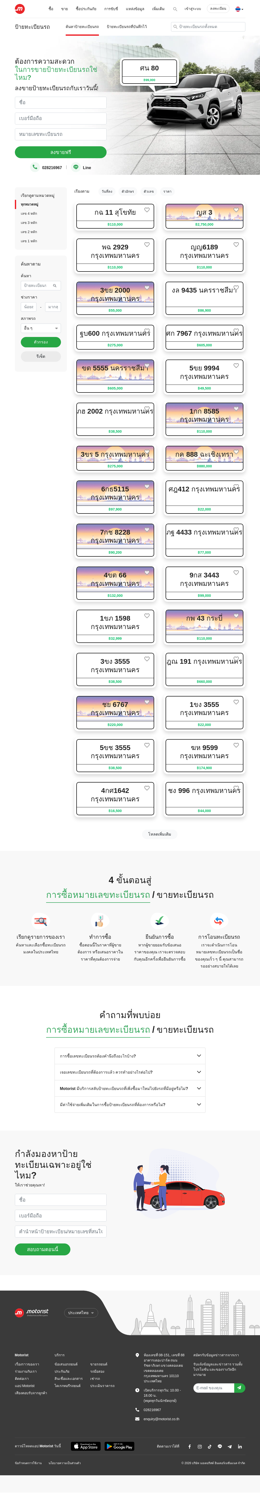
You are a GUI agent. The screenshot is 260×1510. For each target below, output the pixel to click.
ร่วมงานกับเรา (26, 1371)
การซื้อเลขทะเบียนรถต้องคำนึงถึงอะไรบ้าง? (130, 1055)
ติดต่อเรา (22, 1379)
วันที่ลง (107, 191)
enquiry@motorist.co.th (161, 1419)
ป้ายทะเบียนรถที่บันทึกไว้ (127, 27)
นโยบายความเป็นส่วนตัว (65, 1463)
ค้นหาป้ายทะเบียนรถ (82, 27)
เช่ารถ (95, 1379)
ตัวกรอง (41, 342)
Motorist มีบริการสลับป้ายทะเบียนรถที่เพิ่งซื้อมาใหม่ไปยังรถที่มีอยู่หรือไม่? (130, 1088)
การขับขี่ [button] (111, 9)
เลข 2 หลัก (29, 232)
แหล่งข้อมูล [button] (135, 9)
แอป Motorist (25, 1386)
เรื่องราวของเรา (27, 1364)
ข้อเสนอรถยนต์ (66, 1364)
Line (81, 167)
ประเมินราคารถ (102, 1386)
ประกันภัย (62, 1371)
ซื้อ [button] (51, 9)
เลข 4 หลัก (29, 213)
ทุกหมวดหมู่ (29, 204)
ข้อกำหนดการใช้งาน (28, 1463)
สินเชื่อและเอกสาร (69, 1379)
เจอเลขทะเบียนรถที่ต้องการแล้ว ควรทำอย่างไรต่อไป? (130, 1072)
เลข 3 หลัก (29, 223)
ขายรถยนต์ (98, 1364)
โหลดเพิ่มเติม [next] (159, 834)
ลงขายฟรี (60, 152)
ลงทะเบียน (218, 8)
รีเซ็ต (40, 356)
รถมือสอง (97, 1371)
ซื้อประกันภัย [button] (86, 9)
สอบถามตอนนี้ (42, 1249)
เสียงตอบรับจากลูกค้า (31, 1393)
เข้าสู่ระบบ (193, 9)
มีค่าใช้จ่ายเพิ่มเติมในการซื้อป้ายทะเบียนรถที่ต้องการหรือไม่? (130, 1104)
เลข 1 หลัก (29, 241)
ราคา (167, 191)
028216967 (46, 167)
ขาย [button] (64, 9)
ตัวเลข (149, 191)
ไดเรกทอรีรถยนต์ (68, 1386)
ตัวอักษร (128, 191)
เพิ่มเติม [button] (158, 9)
